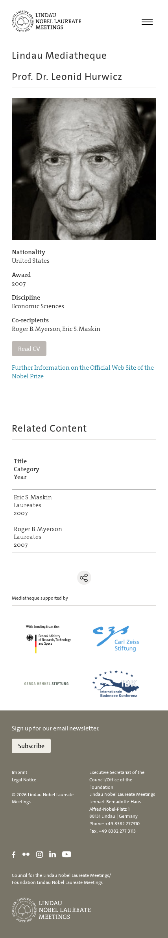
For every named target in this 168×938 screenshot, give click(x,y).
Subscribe (31, 746)
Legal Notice (24, 780)
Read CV (29, 349)
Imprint (19, 772)
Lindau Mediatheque (59, 55)
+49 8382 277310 (122, 824)
